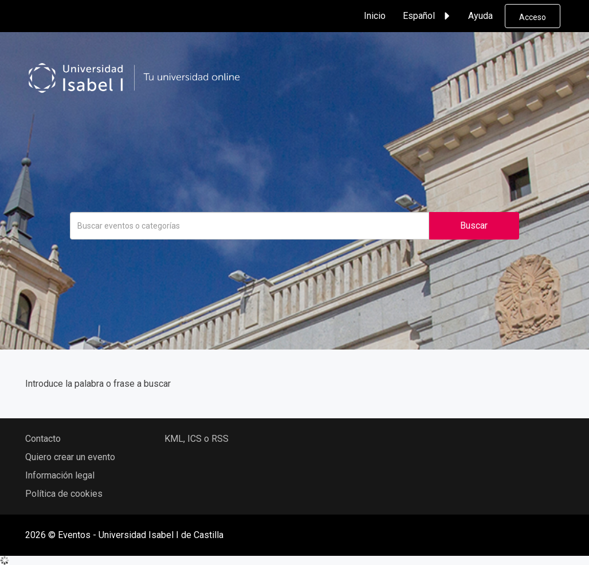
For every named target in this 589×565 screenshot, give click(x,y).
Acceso (532, 17)
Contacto (43, 438)
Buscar (474, 225)
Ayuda (480, 15)
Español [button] (428, 16)
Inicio (375, 15)
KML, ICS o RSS (196, 438)
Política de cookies (64, 493)
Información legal (60, 475)
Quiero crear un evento (70, 457)
